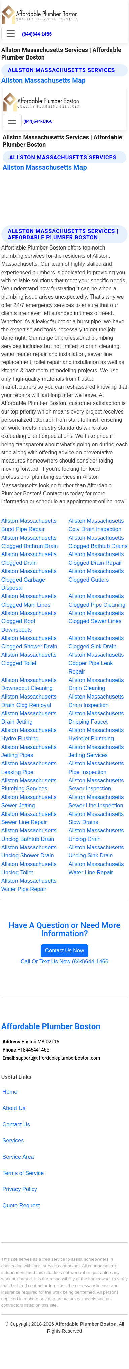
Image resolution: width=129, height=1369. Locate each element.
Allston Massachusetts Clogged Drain (29, 558)
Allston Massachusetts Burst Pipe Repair (29, 525)
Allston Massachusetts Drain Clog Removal (29, 700)
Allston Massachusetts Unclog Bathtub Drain (29, 834)
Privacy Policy (19, 1189)
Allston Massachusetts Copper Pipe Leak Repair (96, 663)
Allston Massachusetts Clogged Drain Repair (96, 558)
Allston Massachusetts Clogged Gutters (96, 575)
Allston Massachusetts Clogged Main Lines (29, 600)
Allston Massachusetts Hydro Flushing (29, 734)
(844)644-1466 (37, 34)
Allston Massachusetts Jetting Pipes (29, 751)
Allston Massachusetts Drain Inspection (96, 700)
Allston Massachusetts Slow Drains (96, 818)
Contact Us (16, 1124)
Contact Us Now (64, 950)
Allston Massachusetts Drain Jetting (29, 717)
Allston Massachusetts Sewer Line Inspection (96, 801)
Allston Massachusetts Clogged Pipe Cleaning (97, 600)
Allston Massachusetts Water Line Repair (96, 868)
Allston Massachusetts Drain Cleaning (96, 684)
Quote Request (21, 1205)
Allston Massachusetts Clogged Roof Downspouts (29, 621)
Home (9, 1092)
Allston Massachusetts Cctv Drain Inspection (96, 525)
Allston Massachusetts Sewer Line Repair (29, 818)
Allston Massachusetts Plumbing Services (29, 784)
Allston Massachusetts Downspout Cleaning (29, 684)
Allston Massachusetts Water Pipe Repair (29, 885)
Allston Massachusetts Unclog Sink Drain (96, 851)
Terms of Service (23, 1173)
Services (13, 1140)
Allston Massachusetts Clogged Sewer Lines (96, 617)
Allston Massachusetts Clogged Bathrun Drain (29, 542)
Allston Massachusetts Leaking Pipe (29, 767)
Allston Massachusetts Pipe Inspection (96, 767)
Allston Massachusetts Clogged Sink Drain (96, 642)
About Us (13, 1108)
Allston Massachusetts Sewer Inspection (96, 784)
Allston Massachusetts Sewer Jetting (29, 801)
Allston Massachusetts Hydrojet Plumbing (96, 734)
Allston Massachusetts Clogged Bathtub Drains (98, 542)
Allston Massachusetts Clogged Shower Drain (29, 642)
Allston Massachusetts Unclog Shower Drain (29, 851)
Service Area (18, 1157)
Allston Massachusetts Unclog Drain (96, 834)
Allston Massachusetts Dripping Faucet (96, 717)
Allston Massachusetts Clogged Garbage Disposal (29, 579)
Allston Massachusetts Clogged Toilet (29, 659)
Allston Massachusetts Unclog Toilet (29, 868)
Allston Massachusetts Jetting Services (96, 751)
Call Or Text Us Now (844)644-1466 (64, 961)
